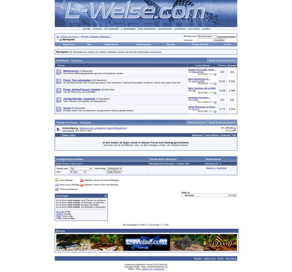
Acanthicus (222, 168)
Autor (72, 135)
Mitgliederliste (111, 44)
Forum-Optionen (196, 123)
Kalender (171, 44)
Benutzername (190, 36)
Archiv (221, 258)
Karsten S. (211, 168)
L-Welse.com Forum (69, 36)
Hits (234, 135)
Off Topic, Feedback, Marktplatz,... (96, 36)
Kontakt (197, 258)
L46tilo (195, 100)
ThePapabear (68, 130)
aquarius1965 (198, 81)
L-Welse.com (209, 258)
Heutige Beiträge (200, 44)
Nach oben (231, 258)
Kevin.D (195, 109)
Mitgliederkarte (144, 44)
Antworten (225, 135)
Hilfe (89, 44)
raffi (194, 90)
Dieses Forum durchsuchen (222, 60)
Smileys (60, 214)
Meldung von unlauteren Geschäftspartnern (103, 128)
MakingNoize (198, 72)
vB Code (60, 212)
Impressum (159, 269)
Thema (65, 135)
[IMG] (58, 216)
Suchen (227, 44)
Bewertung (197, 135)
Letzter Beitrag (211, 135)
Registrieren (69, 44)
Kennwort (188, 40)
